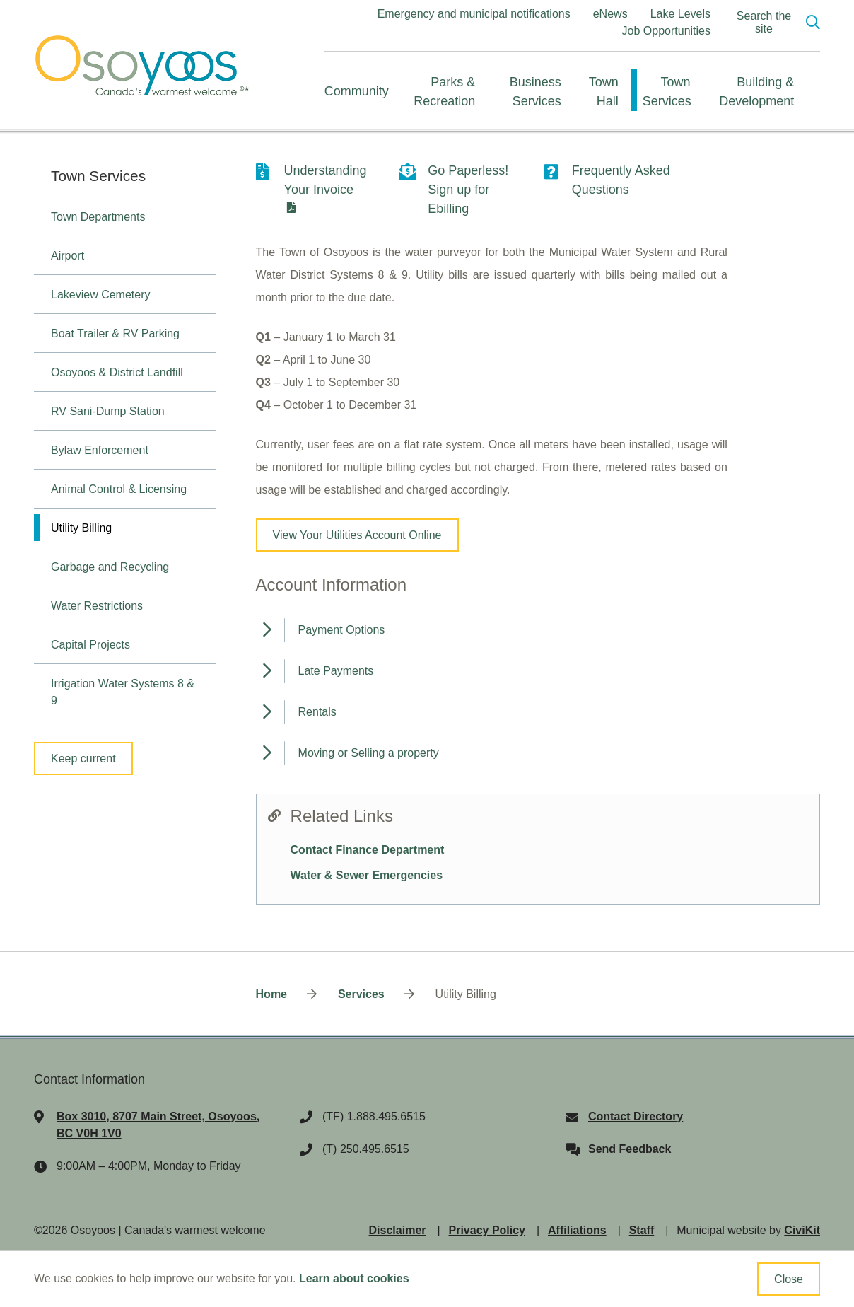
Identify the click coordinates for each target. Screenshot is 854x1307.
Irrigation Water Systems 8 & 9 (122, 692)
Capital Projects (90, 645)
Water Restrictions (97, 606)
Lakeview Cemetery (101, 295)
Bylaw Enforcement (99, 450)
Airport (67, 256)
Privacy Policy (487, 1230)
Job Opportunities (666, 31)
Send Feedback (629, 1149)
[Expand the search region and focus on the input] (773, 22)
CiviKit (802, 1230)
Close (788, 1279)
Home (271, 994)
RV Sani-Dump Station (108, 411)
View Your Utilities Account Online (357, 535)
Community (356, 91)
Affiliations (577, 1230)
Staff (642, 1230)
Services (361, 994)
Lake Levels (680, 14)
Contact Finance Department (368, 850)
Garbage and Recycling (110, 567)
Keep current (83, 759)
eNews (610, 14)
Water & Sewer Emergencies (367, 875)
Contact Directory (635, 1116)
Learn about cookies (354, 1278)
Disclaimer (397, 1230)
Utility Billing (81, 528)
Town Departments (98, 217)
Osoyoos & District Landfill (117, 372)
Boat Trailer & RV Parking (115, 333)
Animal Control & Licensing (119, 489)
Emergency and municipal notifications (474, 14)
